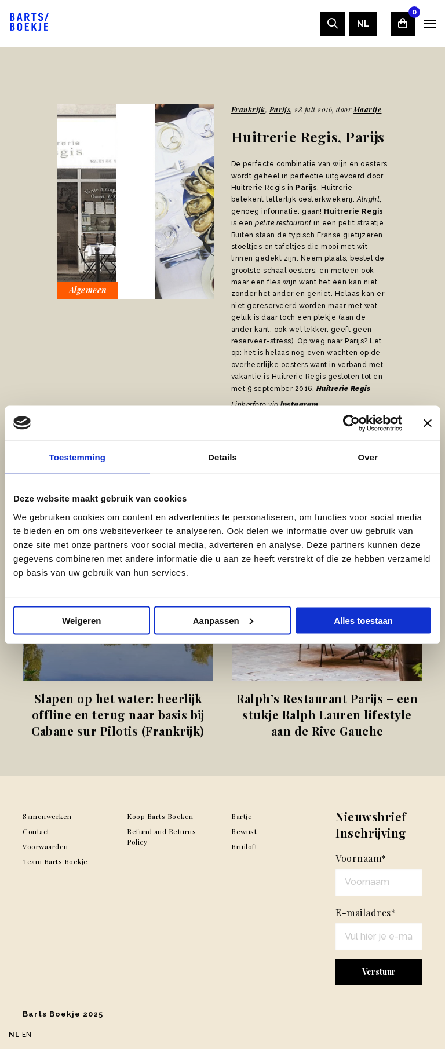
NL (363, 23)
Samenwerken (47, 816)
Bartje (241, 816)
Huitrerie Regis (343, 389)
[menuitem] (363, 24)
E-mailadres (365, 913)
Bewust (244, 831)
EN (27, 1034)
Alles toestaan (363, 620)
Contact (36, 831)
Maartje (367, 109)
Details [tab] (222, 457)
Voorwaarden (45, 846)
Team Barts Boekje (55, 861)
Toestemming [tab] (77, 457)
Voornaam (360, 858)
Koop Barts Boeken (160, 816)
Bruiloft (244, 846)
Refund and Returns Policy (161, 836)
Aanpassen (223, 620)
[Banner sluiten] (428, 423)
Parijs (280, 109)
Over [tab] (368, 457)
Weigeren (81, 620)
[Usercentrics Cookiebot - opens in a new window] (351, 423)
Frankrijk (248, 109)
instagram (299, 405)
